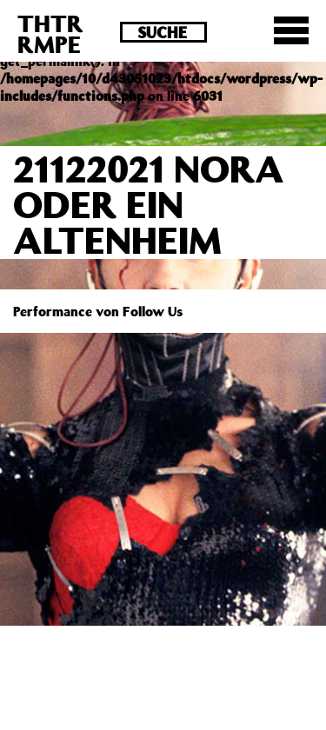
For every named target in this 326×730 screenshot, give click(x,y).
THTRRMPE (50, 33)
